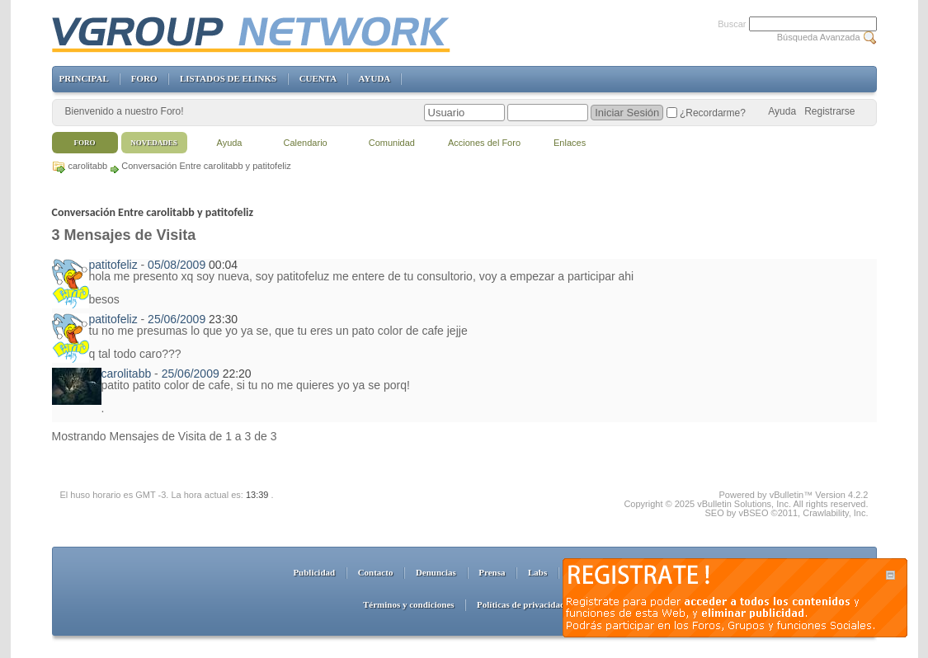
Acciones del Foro (484, 143)
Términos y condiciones (409, 604)
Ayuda (782, 111)
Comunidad (392, 143)
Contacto (375, 572)
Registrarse (829, 111)
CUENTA (318, 78)
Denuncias (436, 572)
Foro (85, 143)
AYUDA (374, 78)
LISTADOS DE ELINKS (228, 78)
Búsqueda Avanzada (818, 37)
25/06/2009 (176, 319)
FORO (144, 78)
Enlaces (570, 143)
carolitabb (88, 166)
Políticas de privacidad (521, 604)
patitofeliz (113, 264)
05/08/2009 (176, 264)
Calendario (305, 143)
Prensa (491, 572)
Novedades (153, 143)
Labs (537, 572)
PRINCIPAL (84, 78)
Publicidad (314, 572)
